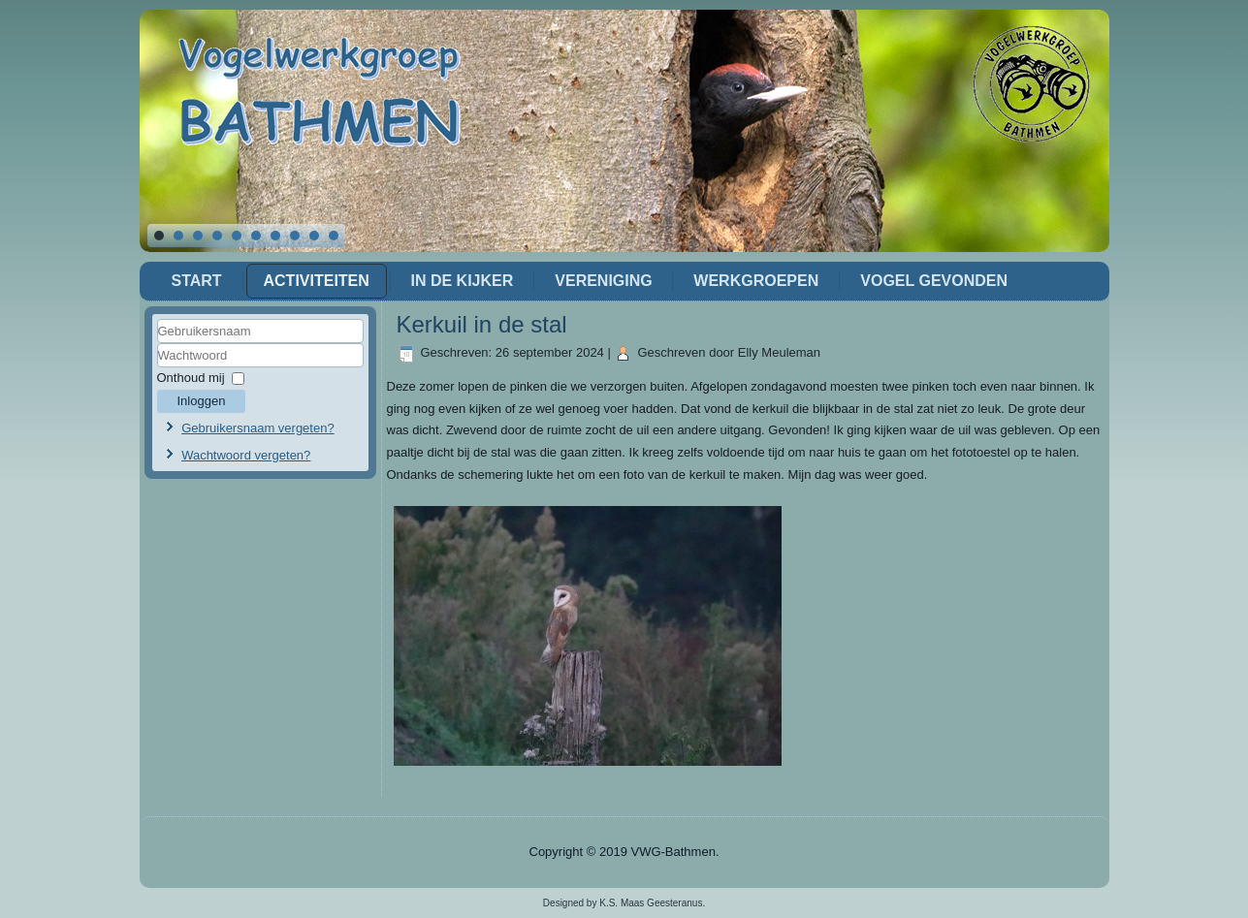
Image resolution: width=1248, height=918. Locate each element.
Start (197, 280)
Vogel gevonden (934, 280)
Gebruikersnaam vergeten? (258, 428)
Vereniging (603, 280)
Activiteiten (316, 280)
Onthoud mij (191, 377)
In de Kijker (462, 280)
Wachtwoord (157, 367)
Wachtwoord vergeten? (245, 455)
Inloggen (201, 401)
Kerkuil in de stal (482, 324)
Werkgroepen (755, 280)
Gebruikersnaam (157, 343)
